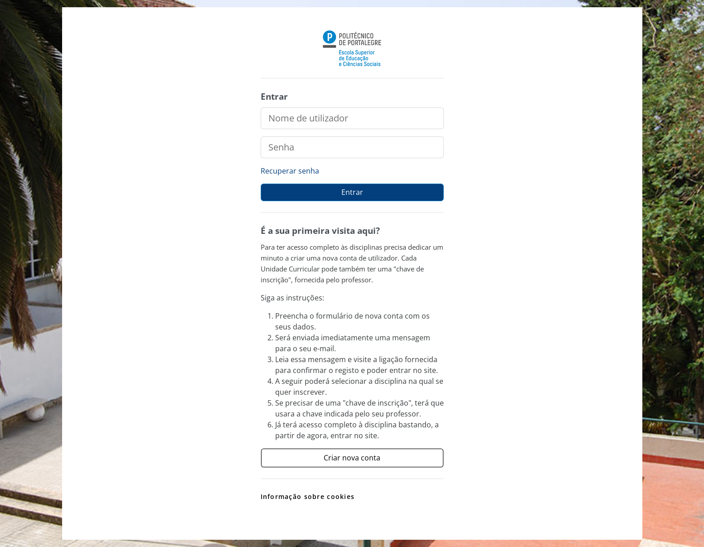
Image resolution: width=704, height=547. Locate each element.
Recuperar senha (290, 171)
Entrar (352, 192)
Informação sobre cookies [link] (308, 496)
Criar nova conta (352, 458)
